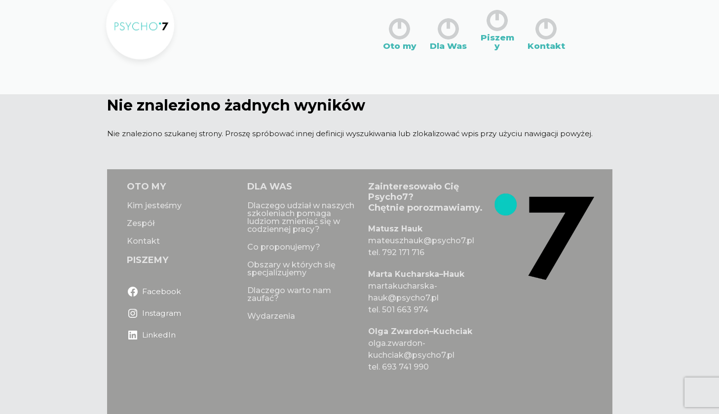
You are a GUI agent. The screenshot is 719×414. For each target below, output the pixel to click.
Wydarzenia (271, 316)
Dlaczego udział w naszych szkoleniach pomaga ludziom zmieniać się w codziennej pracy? (300, 217)
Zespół (140, 223)
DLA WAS (269, 186)
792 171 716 (403, 252)
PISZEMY (147, 260)
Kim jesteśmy (154, 205)
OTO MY (146, 186)
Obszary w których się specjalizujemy (291, 268)
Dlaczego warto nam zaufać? (289, 294)
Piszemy (497, 30)
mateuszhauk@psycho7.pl (421, 240)
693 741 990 (405, 367)
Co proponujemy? (283, 247)
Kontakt (546, 34)
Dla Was (448, 34)
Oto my (399, 34)
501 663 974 (405, 309)
